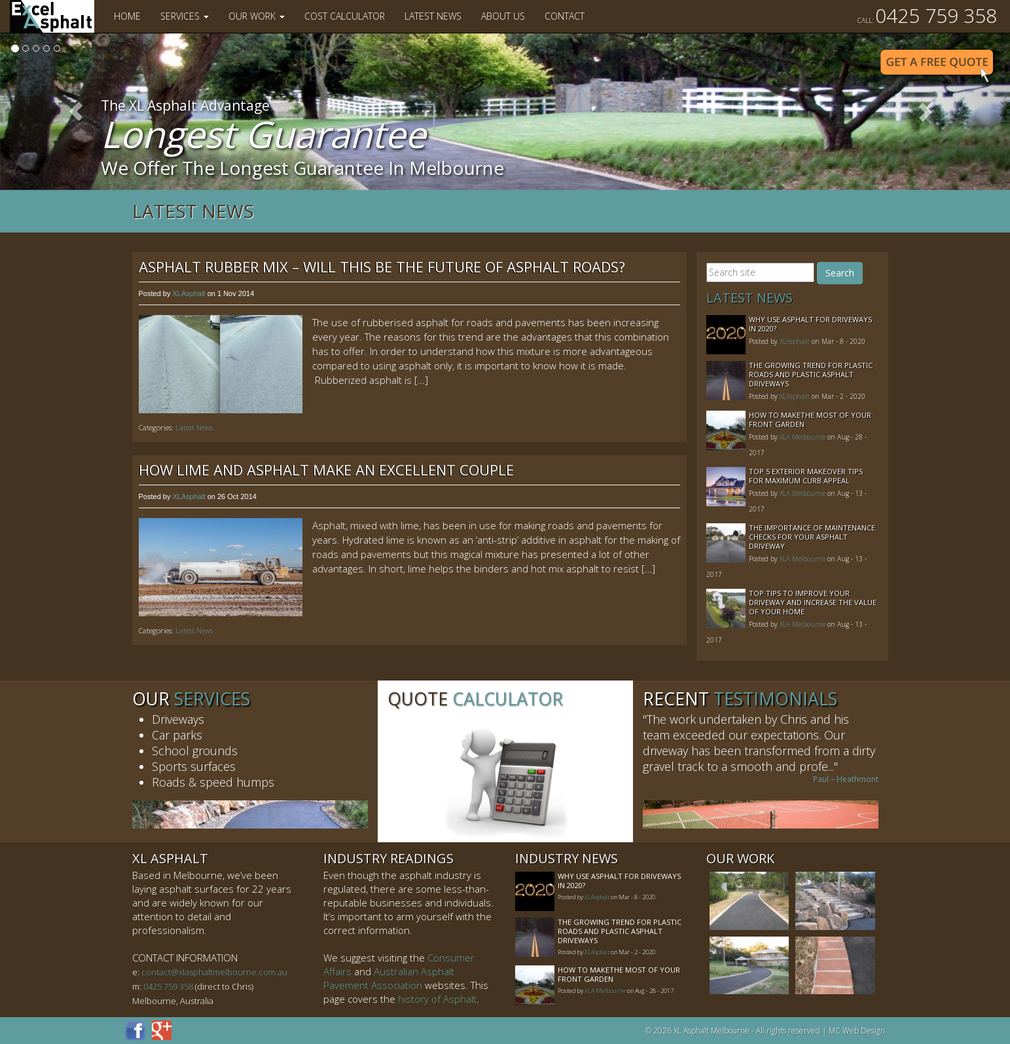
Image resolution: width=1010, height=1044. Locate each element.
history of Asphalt (437, 998)
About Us (503, 16)
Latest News (433, 16)
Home (127, 16)
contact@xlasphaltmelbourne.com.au (214, 972)
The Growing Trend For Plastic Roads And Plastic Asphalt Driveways (811, 374)
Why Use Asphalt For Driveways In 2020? (810, 323)
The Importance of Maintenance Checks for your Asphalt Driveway (812, 537)
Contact (565, 16)
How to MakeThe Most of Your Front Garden (810, 419)
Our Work (256, 16)
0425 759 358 (927, 15)
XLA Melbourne (802, 436)
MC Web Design (857, 1030)
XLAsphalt (188, 293)
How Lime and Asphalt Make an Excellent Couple (326, 469)
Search (839, 273)
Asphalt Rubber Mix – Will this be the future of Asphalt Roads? (382, 266)
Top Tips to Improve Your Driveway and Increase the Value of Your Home (812, 602)
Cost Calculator (344, 16)
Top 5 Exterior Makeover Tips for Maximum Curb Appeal (806, 475)
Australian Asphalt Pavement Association (388, 978)
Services (184, 16)
